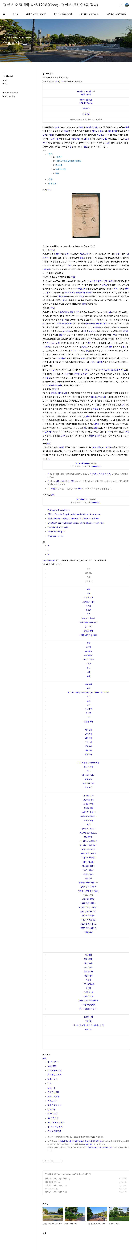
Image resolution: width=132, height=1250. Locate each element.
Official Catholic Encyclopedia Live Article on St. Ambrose (74, 514)
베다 (88, 824)
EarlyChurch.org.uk (56, 531)
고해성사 (53, 488)
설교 (44, 323)
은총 (88, 700)
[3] (85, 428)
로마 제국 (49, 431)
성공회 (86, 138)
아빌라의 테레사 (88, 866)
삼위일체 (88, 684)
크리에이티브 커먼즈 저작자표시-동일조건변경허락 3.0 (80, 1141)
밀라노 (90, 103)
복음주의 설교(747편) (116, 14)
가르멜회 (88, 955)
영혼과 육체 (88, 721)
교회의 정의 (88, 1017)
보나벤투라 (88, 837)
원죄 (88, 688)
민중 (61, 335)
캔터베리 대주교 (102, 323)
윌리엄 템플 (90, 323)
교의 (88, 717)
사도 (88, 593)
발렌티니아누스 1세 (106, 281)
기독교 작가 (52, 1100)
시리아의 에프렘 (88, 899)
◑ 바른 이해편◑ (52, 1174)
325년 (78, 292)
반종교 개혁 (88, 630)
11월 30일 (69, 311)
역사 (88, 771)
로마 (69, 265)
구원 (88, 705)
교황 (88, 643)
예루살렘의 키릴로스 (88, 903)
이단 (82, 296)
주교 (57, 81)
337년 (79, 91)
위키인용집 (81, 499)
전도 (88, 614)
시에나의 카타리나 (88, 857)
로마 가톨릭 (55, 138)
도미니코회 (88, 959)
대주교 (88, 663)
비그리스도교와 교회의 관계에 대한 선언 (88, 1025)
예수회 (88, 988)
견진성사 (88, 734)
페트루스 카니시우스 (88, 924)
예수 (88, 589)
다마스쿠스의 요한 (88, 812)
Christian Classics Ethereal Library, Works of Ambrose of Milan (76, 522)
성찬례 (97, 424)
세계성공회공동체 (64, 323)
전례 (50, 135)
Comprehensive (68, 1174)
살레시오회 (88, 967)
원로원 (53, 370)
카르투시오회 (88, 996)
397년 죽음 (52, 1066)
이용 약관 (88, 1144)
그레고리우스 (88, 804)
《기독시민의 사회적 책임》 (100, 473)
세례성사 (88, 729)
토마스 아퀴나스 (88, 915)
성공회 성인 (52, 1079)
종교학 (64, 319)
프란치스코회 (84, 1000)
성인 (106, 135)
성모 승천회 (88, 971)
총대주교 (88, 651)
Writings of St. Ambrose (59, 509)
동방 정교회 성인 (54, 1074)
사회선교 (66, 331)
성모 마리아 (88, 766)
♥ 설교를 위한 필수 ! (10, 92)
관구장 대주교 (88, 659)
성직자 (125, 331)
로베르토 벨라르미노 (88, 816)
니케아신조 (62, 296)
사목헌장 (88, 1029)
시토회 (88, 979)
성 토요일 (107, 447)
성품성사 (88, 750)
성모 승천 (88, 787)
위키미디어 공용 (82, 463)
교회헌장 (88, 1021)
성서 (111, 346)
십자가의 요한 (88, 861)
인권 (127, 431)
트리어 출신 (52, 1113)
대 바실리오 (88, 808)
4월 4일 (89, 100)
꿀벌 (86, 146)
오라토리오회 (88, 992)
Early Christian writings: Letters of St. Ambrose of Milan (73, 518)
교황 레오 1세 (88, 799)
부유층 (97, 327)
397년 (82, 100)
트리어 (88, 94)
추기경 (88, 647)
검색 (121, 5)
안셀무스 (88, 878)
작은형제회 (94, 1000)
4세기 (126, 127)
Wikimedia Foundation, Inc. (100, 1147)
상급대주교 (88, 655)
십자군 (88, 610)
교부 (62, 81)
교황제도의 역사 (88, 601)
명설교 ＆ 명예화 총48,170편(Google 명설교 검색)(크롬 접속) (50, 5)
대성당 (47, 377)
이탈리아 (83, 103)
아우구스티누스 (53, 342)
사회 (119, 327)
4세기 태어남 (53, 1061)
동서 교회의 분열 (88, 618)
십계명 (88, 713)
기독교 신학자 (53, 1092)
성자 (127, 288)
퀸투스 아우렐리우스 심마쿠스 (114, 370)
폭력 (109, 431)
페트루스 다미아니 (88, 828)
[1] (85, 331)
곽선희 (16, 14)
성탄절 (87, 416)
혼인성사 (88, 754)
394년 (61, 447)
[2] (86, 370)
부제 (88, 676)
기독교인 (46, 269)
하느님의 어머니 (88, 775)
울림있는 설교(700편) (63, 14)
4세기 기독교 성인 (55, 1126)
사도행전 (71, 481)
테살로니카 (62, 393)
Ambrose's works (55, 535)
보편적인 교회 (95, 435)
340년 (88, 91)
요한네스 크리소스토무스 (88, 907)
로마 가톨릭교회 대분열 (88, 622)
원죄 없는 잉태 (88, 783)
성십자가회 (88, 975)
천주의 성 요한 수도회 (88, 1009)
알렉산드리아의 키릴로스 (88, 882)
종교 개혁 (88, 626)
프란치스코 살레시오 (88, 928)
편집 (48, 189)
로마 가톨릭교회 (49, 560)
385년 (66, 373)
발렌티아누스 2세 (80, 373)
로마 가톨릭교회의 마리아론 (88, 762)
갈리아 (118, 253)
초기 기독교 (88, 597)
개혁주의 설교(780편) (89, 14)
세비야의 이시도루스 (88, 853)
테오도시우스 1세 (54, 385)
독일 (83, 94)
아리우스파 (112, 131)
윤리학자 (51, 1109)
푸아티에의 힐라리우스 (88, 845)
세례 (77, 311)
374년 (62, 311)
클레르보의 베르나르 (88, 911)
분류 (44, 1058)
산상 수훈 (88, 709)
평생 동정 (88, 779)
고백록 (47, 346)
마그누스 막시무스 (96, 362)
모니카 (73, 350)
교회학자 (51, 1087)
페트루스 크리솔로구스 (88, 833)
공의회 (88, 606)
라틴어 (56, 127)
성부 (46, 292)
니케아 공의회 (87, 292)
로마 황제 (93, 281)
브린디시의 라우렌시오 (88, 841)
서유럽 (83, 358)
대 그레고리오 (88, 795)
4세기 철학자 (53, 1118)
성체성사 (88, 738)
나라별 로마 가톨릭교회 (88, 635)
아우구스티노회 (88, 984)
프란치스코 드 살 (88, 849)
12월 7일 (86, 113)
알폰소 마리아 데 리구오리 (88, 890)
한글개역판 (60, 481)
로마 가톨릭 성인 (54, 1070)
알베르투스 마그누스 (88, 886)
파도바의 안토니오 (88, 920)
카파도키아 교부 (51, 1182)
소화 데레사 (88, 820)
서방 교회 (92, 331)
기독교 (99, 135)
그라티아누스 (61, 358)
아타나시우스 (88, 874)
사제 (80, 488)
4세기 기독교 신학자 (56, 1122)
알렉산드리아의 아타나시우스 (56, 1179)
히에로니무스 (88, 932)
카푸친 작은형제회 (88, 1004)
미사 (88, 696)
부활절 (95, 408)
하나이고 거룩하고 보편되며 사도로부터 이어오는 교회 (88, 692)
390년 (53, 393)
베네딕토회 (88, 963)
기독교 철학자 (53, 1096)
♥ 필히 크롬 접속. (9, 96)
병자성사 (88, 746)
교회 (123, 404)
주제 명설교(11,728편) (36, 14)
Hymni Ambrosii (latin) (58, 527)
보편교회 (86, 108)
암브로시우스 (95, 466)
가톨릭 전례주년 (54, 1131)
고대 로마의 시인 (54, 1105)
